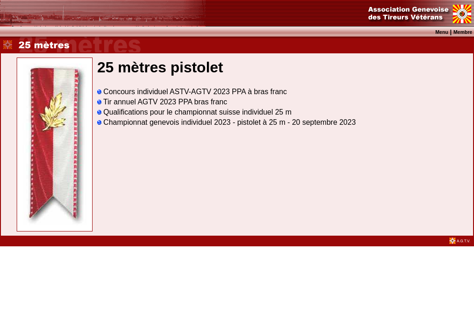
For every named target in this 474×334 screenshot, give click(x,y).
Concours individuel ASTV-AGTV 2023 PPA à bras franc (192, 92)
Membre (462, 32)
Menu (441, 32)
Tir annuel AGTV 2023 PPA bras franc (162, 102)
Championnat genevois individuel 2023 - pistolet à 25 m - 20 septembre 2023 (226, 122)
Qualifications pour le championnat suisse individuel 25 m (194, 112)
